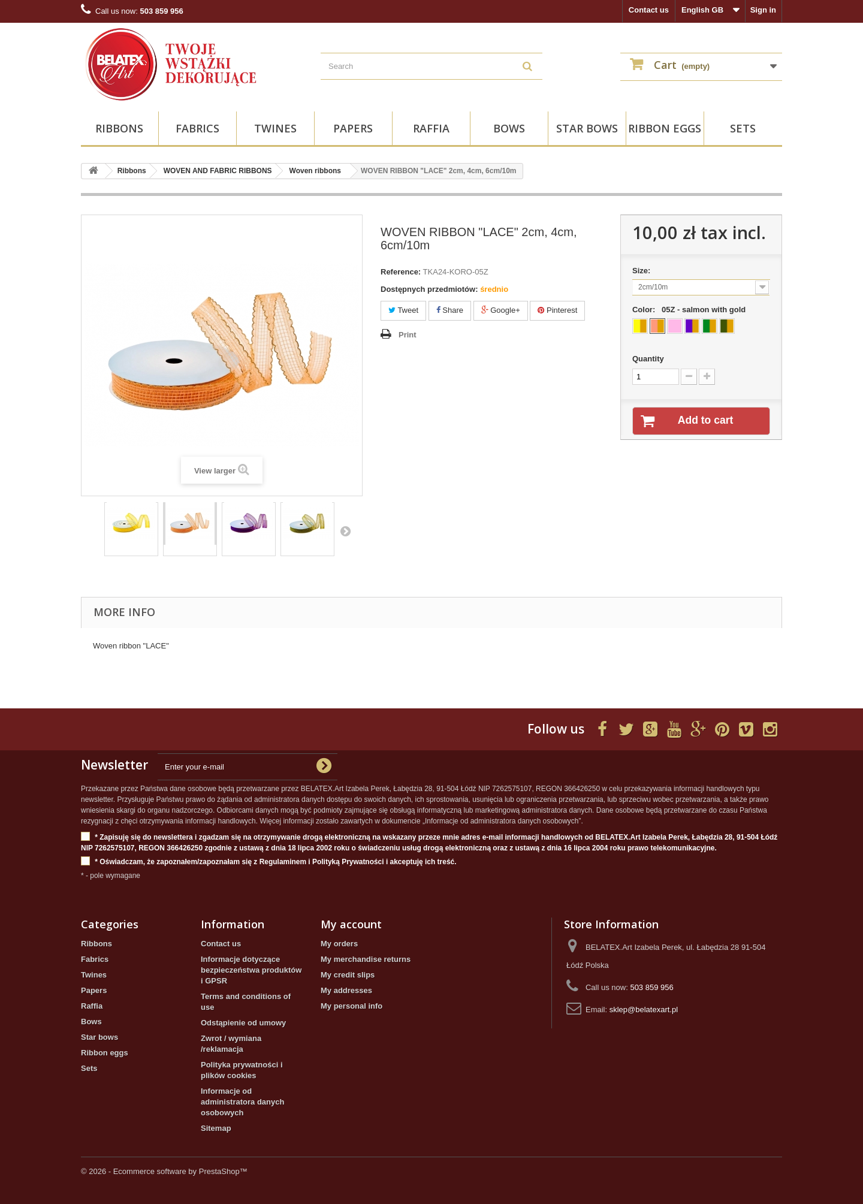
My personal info (351, 1005)
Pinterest (557, 310)
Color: (691, 309)
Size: (643, 270)
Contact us (649, 9)
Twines (275, 128)
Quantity (648, 358)
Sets (743, 128)
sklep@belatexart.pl (643, 1009)
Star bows (587, 128)
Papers (353, 128)
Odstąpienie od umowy (243, 1022)
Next (345, 531)
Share (449, 310)
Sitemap (216, 1128)
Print (408, 334)
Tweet (403, 310)
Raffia (431, 128)
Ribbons (119, 128)
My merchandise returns (366, 959)
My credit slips (348, 974)
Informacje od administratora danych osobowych (242, 1102)
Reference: (401, 271)
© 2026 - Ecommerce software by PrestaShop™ (164, 1171)
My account (351, 924)
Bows (509, 128)
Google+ (500, 310)
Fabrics (197, 128)
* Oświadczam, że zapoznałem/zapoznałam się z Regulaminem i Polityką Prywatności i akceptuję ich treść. (269, 862)
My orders (339, 943)
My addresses (346, 990)
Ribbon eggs (664, 128)
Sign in (763, 9)
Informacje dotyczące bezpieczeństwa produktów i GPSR (251, 970)
